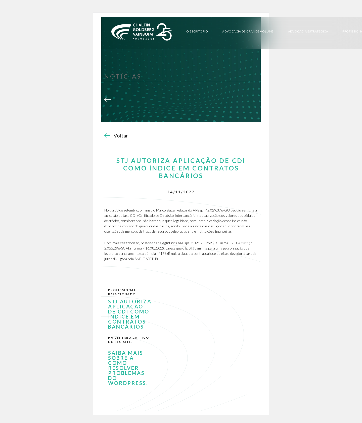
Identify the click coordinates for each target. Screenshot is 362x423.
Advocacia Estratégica (308, 31)
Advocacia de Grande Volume (248, 31)
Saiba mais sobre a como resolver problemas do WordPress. (128, 367)
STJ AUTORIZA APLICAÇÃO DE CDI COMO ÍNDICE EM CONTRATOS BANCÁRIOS (130, 314)
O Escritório (197, 31)
